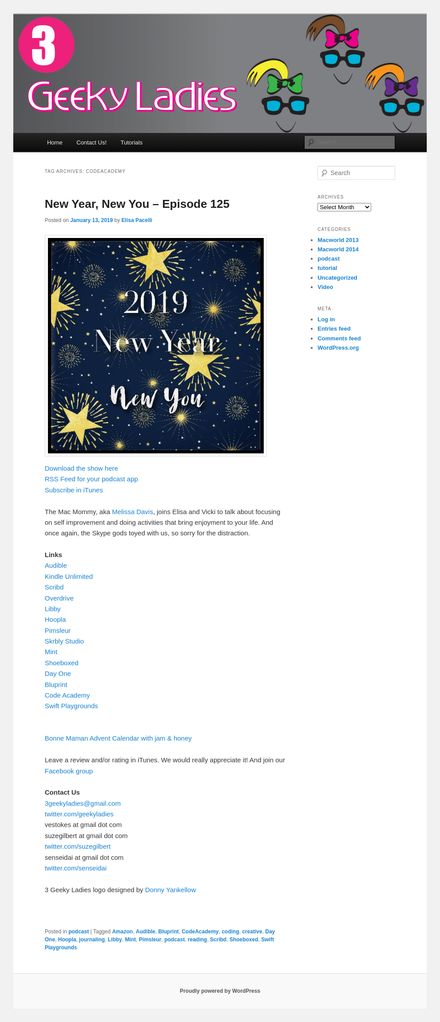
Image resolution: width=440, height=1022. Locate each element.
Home (55, 142)
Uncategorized (337, 277)
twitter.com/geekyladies (79, 814)
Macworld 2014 (338, 249)
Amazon (122, 931)
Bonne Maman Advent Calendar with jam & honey (118, 738)
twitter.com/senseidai (76, 868)
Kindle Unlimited (69, 576)
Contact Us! (91, 142)
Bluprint (56, 684)
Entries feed (333, 328)
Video (325, 287)
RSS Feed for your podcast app (91, 479)
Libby (53, 608)
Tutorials (132, 142)
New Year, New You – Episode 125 (137, 204)
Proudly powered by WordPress (220, 991)
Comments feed (339, 338)
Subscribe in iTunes (74, 490)
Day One (58, 673)
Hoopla (55, 619)
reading (197, 939)
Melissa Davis (132, 511)
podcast (78, 931)
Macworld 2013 (338, 240)
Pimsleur (58, 630)
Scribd (54, 587)
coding (230, 931)
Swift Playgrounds (71, 706)
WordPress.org (338, 347)
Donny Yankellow (170, 889)
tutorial (327, 268)
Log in (326, 319)
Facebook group (69, 771)
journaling (92, 939)
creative (252, 931)
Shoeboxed (62, 663)
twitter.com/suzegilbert (78, 846)
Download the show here (81, 468)
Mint (51, 651)
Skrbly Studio (64, 641)
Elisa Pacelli (137, 220)
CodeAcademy (200, 931)
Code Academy (67, 695)
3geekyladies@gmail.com (83, 803)
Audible (56, 565)
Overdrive (59, 598)
